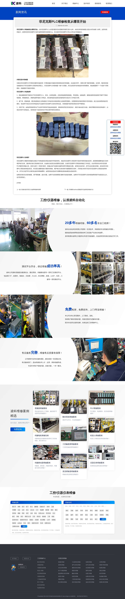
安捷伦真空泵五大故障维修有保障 (31, 189)
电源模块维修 (41, 587)
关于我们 (64, 3)
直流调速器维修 (41, 573)
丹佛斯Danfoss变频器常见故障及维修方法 (81, 189)
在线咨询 (22, 567)
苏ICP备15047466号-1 (82, 596)
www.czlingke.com (66, 596)
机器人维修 (40, 570)
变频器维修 (40, 565)
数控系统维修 (41, 562)
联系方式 (26, 558)
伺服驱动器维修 (41, 567)
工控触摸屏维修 (41, 579)
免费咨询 (18, 429)
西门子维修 (40, 582)
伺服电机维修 (41, 576)
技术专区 (87, 3)
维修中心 (76, 3)
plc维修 (19, 182)
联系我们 (109, 3)
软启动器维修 (41, 585)
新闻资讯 (98, 3)
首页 (53, 3)
